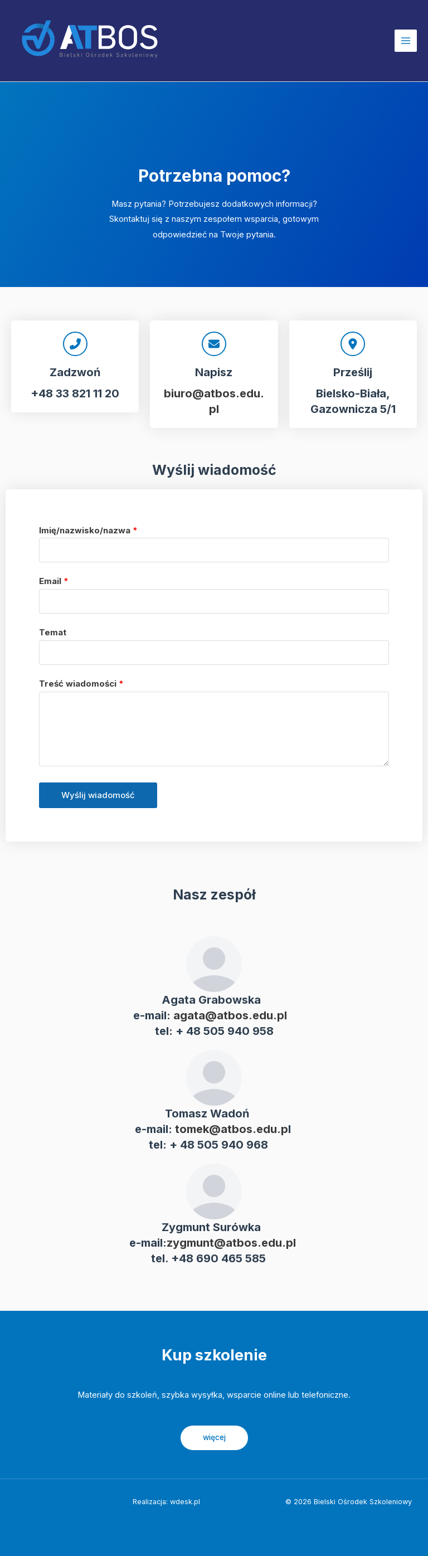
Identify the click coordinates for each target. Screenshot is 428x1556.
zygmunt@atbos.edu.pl (231, 1242)
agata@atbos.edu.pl (230, 1015)
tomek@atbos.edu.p (231, 1129)
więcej (214, 1437)
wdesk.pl (185, 1501)
